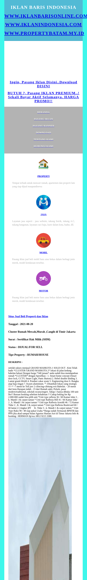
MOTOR (43, 291)
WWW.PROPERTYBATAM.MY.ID (44, 33)
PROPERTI (43, 176)
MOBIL (43, 252)
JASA (43, 214)
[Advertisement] (31, 61)
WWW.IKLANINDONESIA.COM (43, 24)
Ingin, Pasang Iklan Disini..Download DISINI (43, 84)
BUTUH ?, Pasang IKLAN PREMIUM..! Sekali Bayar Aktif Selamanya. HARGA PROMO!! (43, 97)
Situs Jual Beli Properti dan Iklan (28, 316)
